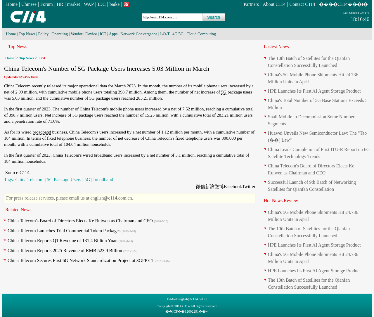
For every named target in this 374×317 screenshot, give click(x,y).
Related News (18, 209)
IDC (102, 4)
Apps (113, 34)
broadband (42, 132)
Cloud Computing (201, 34)
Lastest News (276, 46)
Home (12, 4)
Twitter (248, 186)
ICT (103, 34)
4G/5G (177, 34)
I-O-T (164, 34)
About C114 (274, 4)
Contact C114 (302, 4)
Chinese (29, 4)
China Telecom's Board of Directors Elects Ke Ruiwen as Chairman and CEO (80, 220)
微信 (200, 186)
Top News (27, 34)
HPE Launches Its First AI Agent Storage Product (314, 91)
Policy (43, 34)
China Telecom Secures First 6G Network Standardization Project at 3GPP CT (81, 260)
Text (42, 58)
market (73, 4)
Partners (251, 4)
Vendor (76, 34)
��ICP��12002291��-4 (187, 311)
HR (60, 4)
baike (115, 4)
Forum (46, 4)
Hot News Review (281, 200)
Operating (59, 34)
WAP (89, 4)
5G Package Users (64, 179)
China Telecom (29, 179)
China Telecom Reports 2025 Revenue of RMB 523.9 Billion (65, 250)
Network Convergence (138, 34)
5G (223, 92)
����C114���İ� (343, 4)
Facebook (233, 186)
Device (91, 34)
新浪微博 (214, 186)
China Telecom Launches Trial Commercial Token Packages (64, 230)
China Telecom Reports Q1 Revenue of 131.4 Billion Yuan (62, 240)
